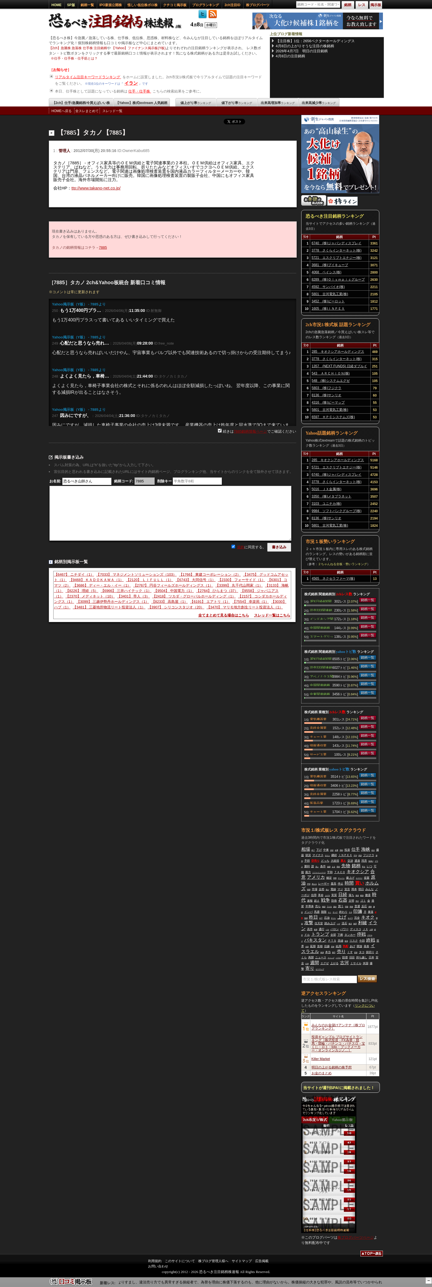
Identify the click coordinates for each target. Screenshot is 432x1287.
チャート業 (318, 736)
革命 (321, 895)
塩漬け (370, 861)
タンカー (350, 934)
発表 (366, 946)
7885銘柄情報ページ (250, 431)
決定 (332, 850)
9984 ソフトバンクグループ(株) (336, 511)
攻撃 (308, 922)
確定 (329, 877)
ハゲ (338, 924)
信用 (314, 895)
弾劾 (341, 850)
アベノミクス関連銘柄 (321, 676)
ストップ (331, 958)
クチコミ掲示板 (175, 5)
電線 (333, 889)
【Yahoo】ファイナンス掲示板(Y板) (139, 48)
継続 (334, 855)
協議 (328, 867)
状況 (308, 855)
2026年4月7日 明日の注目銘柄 (302, 51)
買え (343, 860)
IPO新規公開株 (111, 5)
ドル (307, 934)
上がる (334, 963)
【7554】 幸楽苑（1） (250, 601)
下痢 (340, 934)
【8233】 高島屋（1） (169, 601)
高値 (340, 940)
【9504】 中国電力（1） (174, 591)
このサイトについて (180, 1261)
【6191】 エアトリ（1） (210, 601)
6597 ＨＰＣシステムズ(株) (333, 417)
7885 (103, 247)
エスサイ (359, 878)
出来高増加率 (278, 103)
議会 (335, 906)
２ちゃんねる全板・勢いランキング (342, 564)
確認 (323, 906)
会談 (307, 946)
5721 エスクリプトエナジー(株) (336, 258)
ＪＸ (365, 929)
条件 (323, 866)
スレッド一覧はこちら (272, 615)
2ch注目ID (232, 5)
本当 (328, 952)
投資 (347, 849)
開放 (359, 946)
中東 (326, 849)
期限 (324, 911)
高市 (310, 929)
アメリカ (316, 877)
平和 (330, 872)
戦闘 (308, 889)
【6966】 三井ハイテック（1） (126, 591)
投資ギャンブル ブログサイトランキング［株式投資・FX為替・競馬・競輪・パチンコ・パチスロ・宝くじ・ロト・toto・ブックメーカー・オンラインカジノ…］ (338, 1043)
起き (373, 850)
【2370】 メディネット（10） (90, 596)
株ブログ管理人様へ (213, 1261)
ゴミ (363, 900)
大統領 (335, 860)
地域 (306, 918)
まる (333, 867)
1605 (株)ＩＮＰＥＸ (328, 309)
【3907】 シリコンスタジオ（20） (176, 607)
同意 (364, 860)
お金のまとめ (322, 1073)
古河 (344, 962)
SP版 (71, 5)
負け (327, 889)
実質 (334, 895)
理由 (338, 867)
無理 (355, 924)
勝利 (307, 866)
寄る (363, 867)
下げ (319, 849)
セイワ (350, 918)
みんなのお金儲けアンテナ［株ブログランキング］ (338, 1026)
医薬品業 (316, 802)
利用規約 (154, 1261)
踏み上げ (330, 923)
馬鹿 (317, 911)
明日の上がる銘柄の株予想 (332, 1067)
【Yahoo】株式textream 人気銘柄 (141, 103)
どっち (325, 860)
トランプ (320, 934)
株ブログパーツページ (355, 1237)
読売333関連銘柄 (321, 609)
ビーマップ (320, 969)
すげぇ (327, 855)
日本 (371, 957)
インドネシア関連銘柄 (321, 618)
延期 (313, 946)
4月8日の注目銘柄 (290, 56)
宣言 (347, 889)
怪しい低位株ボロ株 (142, 5)
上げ (341, 917)
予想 (307, 860)
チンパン (341, 878)
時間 (349, 883)
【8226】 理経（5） (82, 591)
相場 (305, 849)
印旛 (357, 911)
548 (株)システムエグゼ (331, 381)
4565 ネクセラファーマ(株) (333, 578)
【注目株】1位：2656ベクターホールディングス (315, 41)
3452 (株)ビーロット (328, 301)
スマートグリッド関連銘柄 (321, 636)
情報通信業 (318, 745)
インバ (308, 911)
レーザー (323, 883)
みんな (369, 889)
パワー (344, 929)
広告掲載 (262, 1261)
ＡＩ (329, 912)
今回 (362, 940)
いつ (369, 866)
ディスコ (355, 929)
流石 (344, 923)
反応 (364, 906)
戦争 (325, 900)
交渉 (350, 860)
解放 (362, 895)
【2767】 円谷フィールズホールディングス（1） (173, 585)
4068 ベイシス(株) (326, 272)
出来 (307, 963)
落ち (351, 895)
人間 (371, 929)
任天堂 (319, 923)
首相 (320, 946)
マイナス (318, 855)
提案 (367, 877)
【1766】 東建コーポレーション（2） (210, 574)
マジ (340, 889)
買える (314, 884)
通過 (357, 860)
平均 (355, 855)
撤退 (368, 895)
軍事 (335, 878)
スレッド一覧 (112, 111)
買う (341, 906)
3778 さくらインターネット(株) (336, 250)
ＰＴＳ (332, 940)
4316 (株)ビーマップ (328, 402)
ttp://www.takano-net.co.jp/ (95, 188)
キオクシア (358, 871)
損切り (370, 952)
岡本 (354, 889)
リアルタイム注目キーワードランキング (88, 77)
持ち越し (361, 957)
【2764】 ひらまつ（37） (217, 591)
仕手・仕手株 (139, 91)
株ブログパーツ (257, 5)
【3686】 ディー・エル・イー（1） (102, 585)
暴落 (370, 911)
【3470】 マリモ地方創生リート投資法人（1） (245, 607)
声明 (308, 884)
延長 (346, 941)
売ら (318, 906)
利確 (362, 922)
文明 (351, 900)
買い (359, 883)
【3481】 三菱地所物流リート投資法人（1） (109, 607)
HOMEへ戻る (62, 111)
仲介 (357, 901)
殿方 (308, 872)
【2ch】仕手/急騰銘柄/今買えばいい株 (81, 103)
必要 (336, 850)
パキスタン (315, 940)
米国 (365, 963)
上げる (327, 895)
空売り (315, 860)
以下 (321, 918)
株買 (315, 929)
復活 (350, 924)
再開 (311, 957)
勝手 (334, 952)
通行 (321, 929)
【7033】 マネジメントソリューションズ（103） (136, 574)
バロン (334, 929)
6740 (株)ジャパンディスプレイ (336, 243)
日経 (342, 894)
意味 (332, 946)
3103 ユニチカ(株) (326, 504)
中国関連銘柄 (320, 627)
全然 (321, 889)
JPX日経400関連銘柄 (321, 600)
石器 (342, 900)
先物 (345, 865)
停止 (340, 883)
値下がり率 (236, 103)
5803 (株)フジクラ (327, 388)
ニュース (320, 957)
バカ (327, 929)
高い (317, 867)
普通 (357, 906)
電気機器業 (318, 718)
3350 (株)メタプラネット (331, 496)
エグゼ (324, 963)
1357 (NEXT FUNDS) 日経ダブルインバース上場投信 (339, 367)
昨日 (313, 917)
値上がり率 (195, 103)
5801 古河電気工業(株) (330, 294)
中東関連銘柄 (320, 693)
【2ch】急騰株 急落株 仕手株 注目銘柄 (78, 48)
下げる (329, 906)
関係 (351, 906)
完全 (357, 917)
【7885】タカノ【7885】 (93, 132)
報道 (357, 895)
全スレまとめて (87, 111)
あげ (352, 946)
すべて (335, 912)
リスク (353, 940)
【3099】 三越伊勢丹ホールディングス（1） (112, 601)
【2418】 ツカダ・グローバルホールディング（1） (194, 596)
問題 (346, 906)
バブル (338, 958)
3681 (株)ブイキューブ (330, 265)
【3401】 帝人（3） (133, 596)
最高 (333, 883)
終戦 (370, 940)
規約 (240, 547)
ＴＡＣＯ (339, 872)
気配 (345, 946)
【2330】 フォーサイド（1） (241, 580)
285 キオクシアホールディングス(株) (338, 352)
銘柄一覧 (87, 5)
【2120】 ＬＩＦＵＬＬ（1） (149, 580)
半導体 (309, 906)
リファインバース (319, 872)
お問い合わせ (158, 1266)
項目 (352, 957)
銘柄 (356, 865)
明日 (361, 889)
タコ (362, 952)
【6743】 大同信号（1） (195, 580)
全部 (333, 934)
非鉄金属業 (318, 727)
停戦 (361, 934)
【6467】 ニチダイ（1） (74, 574)
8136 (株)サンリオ (327, 395)
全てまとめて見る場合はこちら (223, 615)
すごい (333, 918)
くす (350, 952)
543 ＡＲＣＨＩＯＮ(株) (331, 373)
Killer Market (321, 1059)
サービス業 (318, 754)
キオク (368, 917)
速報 (310, 900)
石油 (327, 917)
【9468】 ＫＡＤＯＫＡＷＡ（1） (96, 580)
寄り (309, 968)
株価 (322, 952)
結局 (338, 946)
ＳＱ (350, 912)
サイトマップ (242, 1261)
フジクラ (368, 855)
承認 (360, 855)
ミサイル (355, 963)
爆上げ (350, 877)
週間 (314, 962)
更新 (356, 952)
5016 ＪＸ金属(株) (326, 489)
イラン (131, 83)
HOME (57, 5)
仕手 (355, 849)
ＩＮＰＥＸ (345, 855)
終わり (343, 911)
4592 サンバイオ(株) (328, 287)
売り (341, 951)
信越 (327, 946)
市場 (314, 889)
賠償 (345, 957)
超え (317, 900)
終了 (313, 850)
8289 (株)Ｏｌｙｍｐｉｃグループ (338, 279)
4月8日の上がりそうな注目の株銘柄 (305, 46)
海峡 (365, 849)
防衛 (334, 900)
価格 (370, 906)
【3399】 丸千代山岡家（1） (239, 585)
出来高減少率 (319, 103)
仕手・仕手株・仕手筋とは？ (76, 58)
